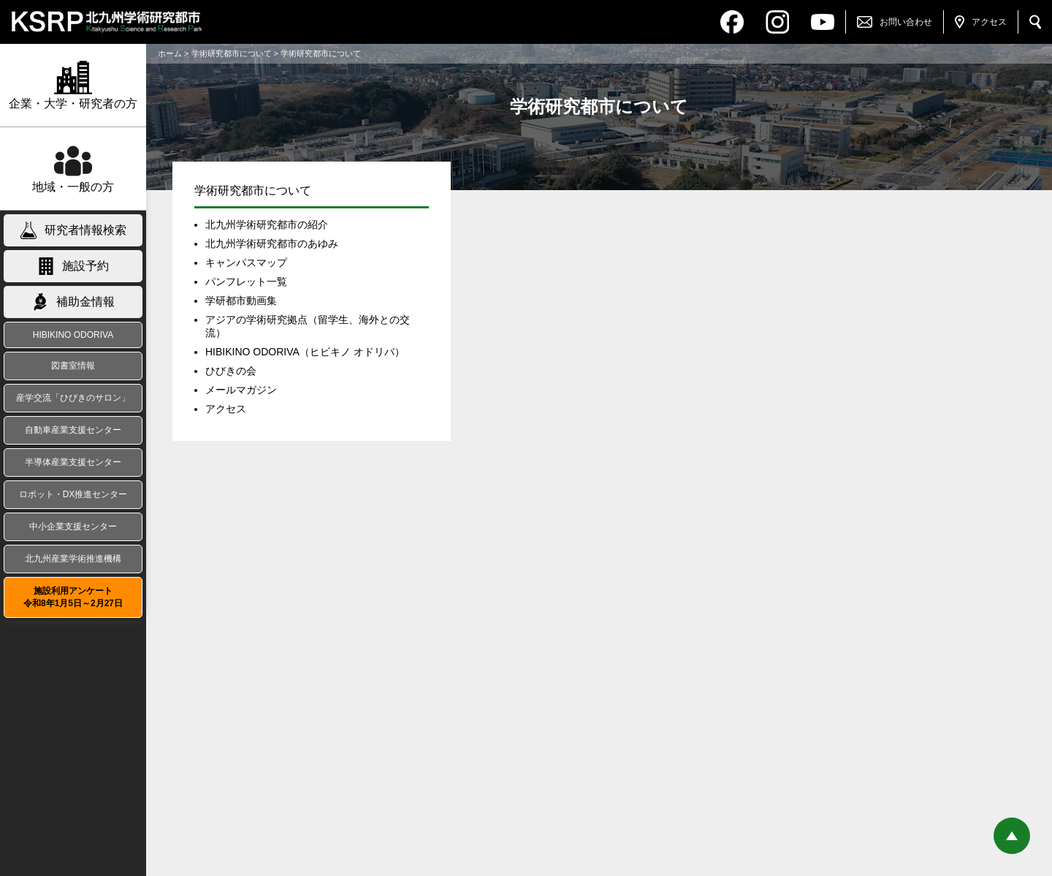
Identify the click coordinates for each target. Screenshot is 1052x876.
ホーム (170, 53)
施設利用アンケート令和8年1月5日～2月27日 (73, 597)
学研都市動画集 (241, 300)
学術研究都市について (231, 53)
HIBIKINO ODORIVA (73, 335)
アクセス (225, 409)
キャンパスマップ (246, 262)
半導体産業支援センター (73, 462)
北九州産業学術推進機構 (73, 559)
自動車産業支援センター (73, 430)
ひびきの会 (230, 371)
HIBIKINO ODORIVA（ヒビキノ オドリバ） (305, 352)
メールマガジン (241, 390)
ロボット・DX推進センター (73, 494)
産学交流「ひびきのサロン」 (73, 398)
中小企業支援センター (73, 526)
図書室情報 (73, 365)
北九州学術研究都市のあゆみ (271, 243)
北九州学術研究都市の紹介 (266, 224)
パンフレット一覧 (246, 281)
